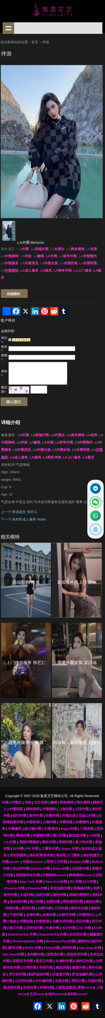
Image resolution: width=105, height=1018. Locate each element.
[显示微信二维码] (95, 502)
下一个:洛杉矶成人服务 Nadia (23, 519)
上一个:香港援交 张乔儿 (19, 512)
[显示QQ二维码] (95, 529)
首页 (34, 42)
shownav (8, 28)
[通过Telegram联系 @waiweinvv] (95, 488)
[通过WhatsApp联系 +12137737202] (95, 515)
